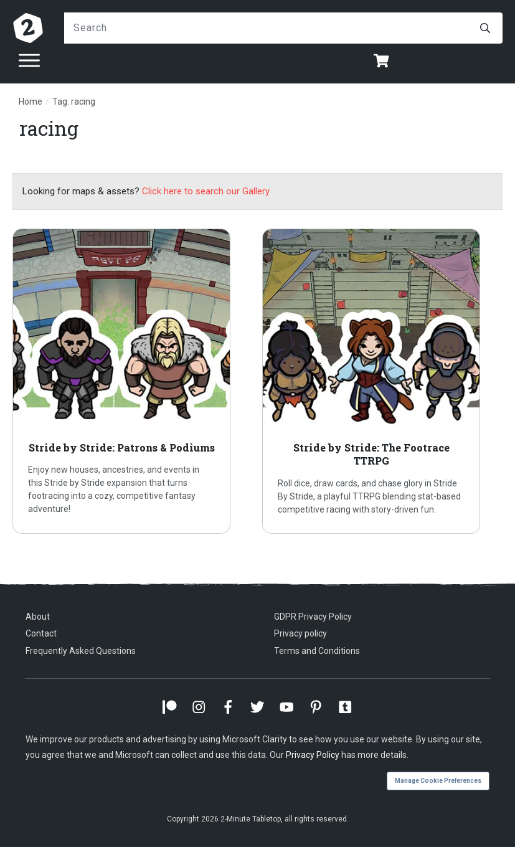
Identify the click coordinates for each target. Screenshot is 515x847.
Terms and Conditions (317, 651)
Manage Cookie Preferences (438, 780)
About (38, 617)
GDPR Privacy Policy (313, 617)
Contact (41, 633)
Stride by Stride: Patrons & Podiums (132, 381)
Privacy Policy (312, 755)
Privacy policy (300, 633)
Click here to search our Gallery (206, 191)
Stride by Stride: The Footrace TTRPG (382, 381)
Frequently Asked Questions (81, 651)
